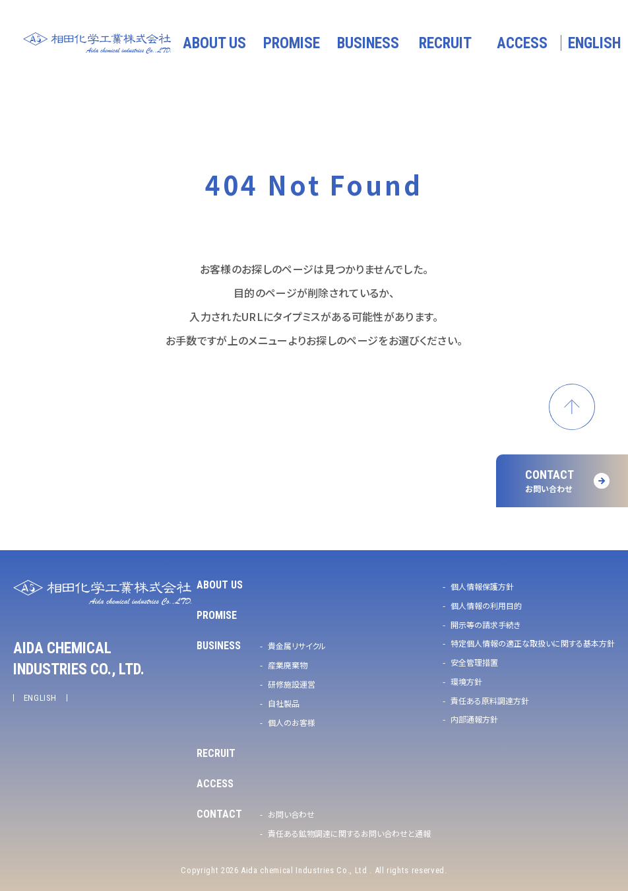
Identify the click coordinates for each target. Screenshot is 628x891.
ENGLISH (40, 698)
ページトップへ (572, 407)
